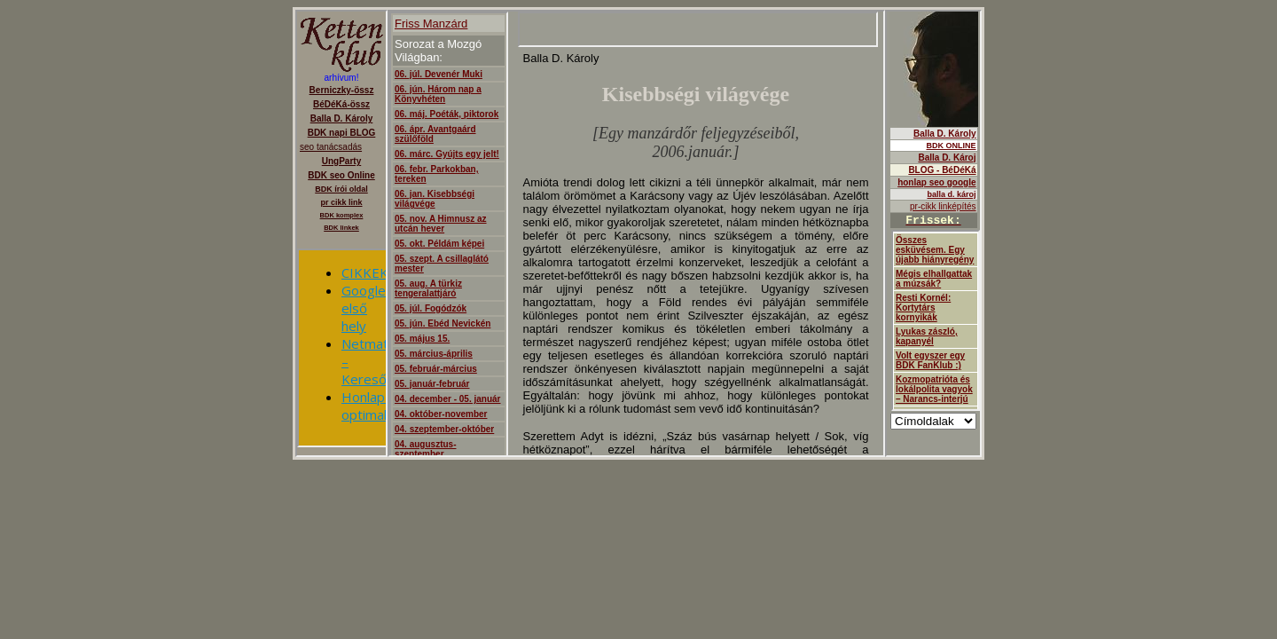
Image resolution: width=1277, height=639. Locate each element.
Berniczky (341, 233)
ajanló (636, 233)
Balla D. (933, 233)
